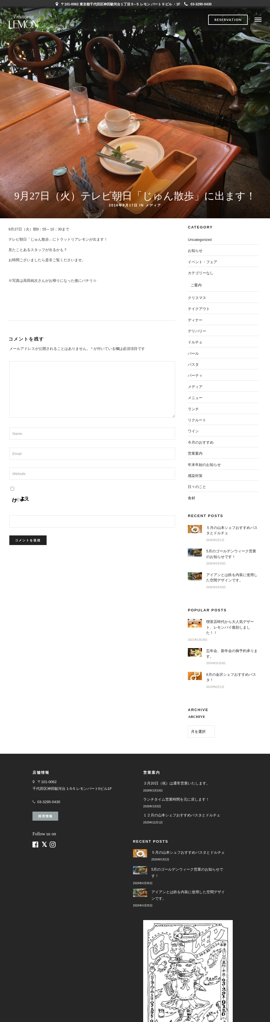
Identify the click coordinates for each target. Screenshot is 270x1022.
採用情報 (45, 816)
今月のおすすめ (201, 442)
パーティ (195, 375)
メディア (153, 205)
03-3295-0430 (198, 4)
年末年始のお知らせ (204, 465)
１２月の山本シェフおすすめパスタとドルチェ (181, 815)
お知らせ (195, 251)
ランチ (193, 409)
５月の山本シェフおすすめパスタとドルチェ (188, 852)
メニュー (195, 398)
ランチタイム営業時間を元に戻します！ (176, 799)
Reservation (227, 20)
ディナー (195, 320)
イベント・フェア (202, 262)
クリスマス (197, 298)
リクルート (197, 420)
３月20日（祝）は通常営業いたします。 (176, 783)
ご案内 (196, 285)
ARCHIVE (196, 716)
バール (193, 353)
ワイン (193, 431)
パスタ (193, 364)
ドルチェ (195, 342)
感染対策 (195, 476)
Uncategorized (200, 239)
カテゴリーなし (201, 273)
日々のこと (197, 487)
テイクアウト (199, 309)
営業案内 (195, 453)
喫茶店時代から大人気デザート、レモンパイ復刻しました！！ (230, 627)
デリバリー (197, 331)
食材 (191, 498)
